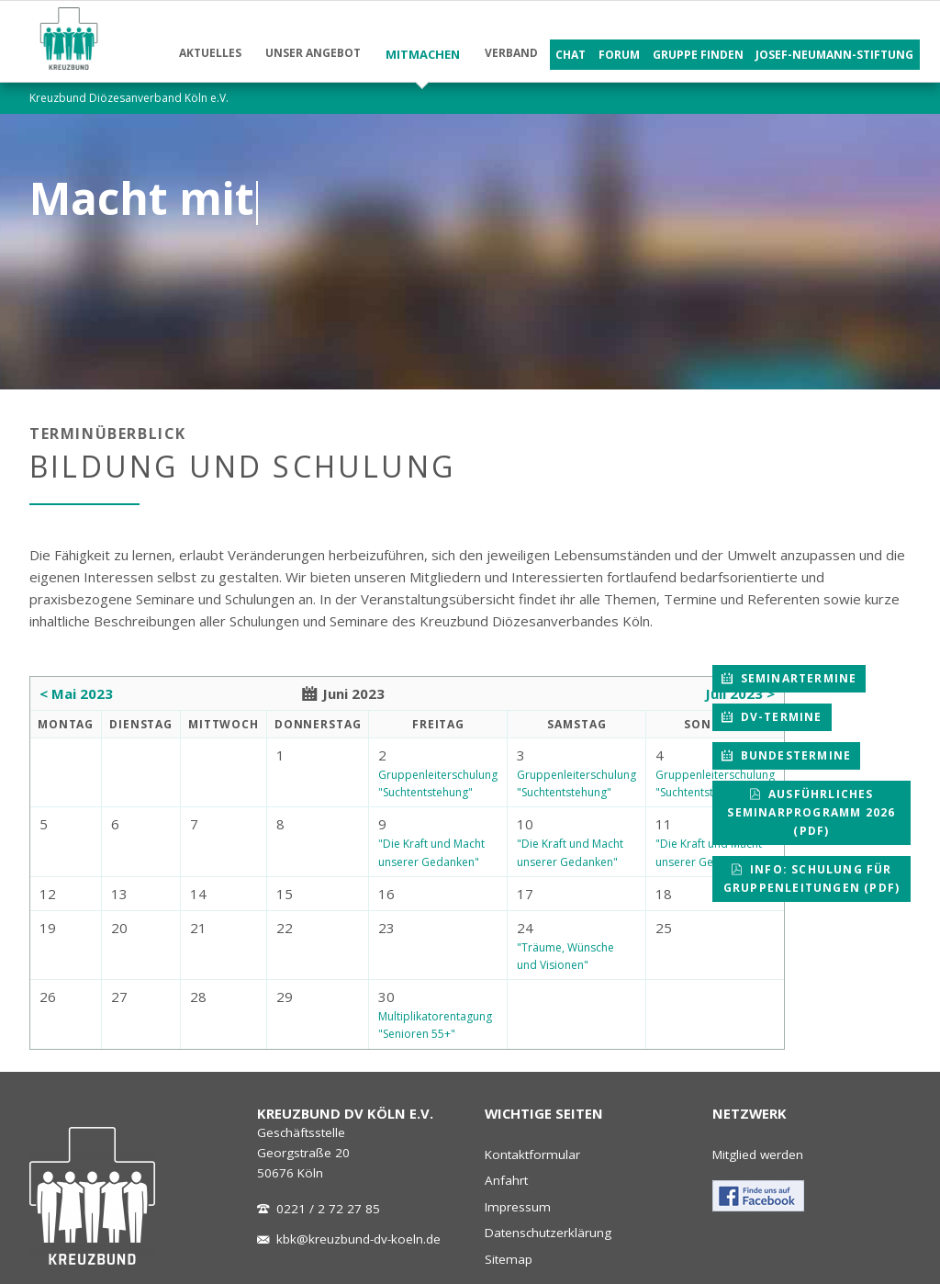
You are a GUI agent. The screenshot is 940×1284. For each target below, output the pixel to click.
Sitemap (508, 1259)
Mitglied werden (757, 1154)
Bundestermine (793, 755)
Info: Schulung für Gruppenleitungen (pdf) (811, 878)
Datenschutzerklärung (548, 1232)
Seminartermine (796, 678)
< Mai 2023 (76, 693)
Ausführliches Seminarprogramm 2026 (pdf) (811, 812)
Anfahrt (506, 1180)
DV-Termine (779, 717)
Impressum (518, 1207)
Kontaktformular (532, 1154)
